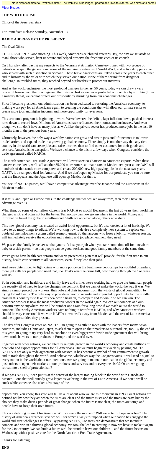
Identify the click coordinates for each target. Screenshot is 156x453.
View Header (11, 7)
